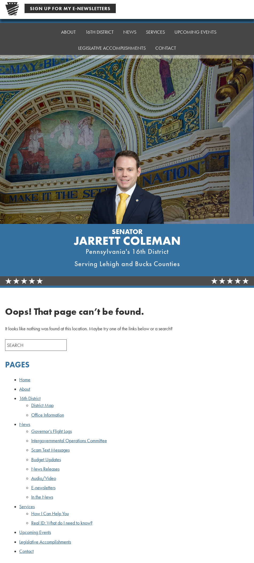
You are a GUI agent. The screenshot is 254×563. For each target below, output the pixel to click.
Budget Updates (46, 460)
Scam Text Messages (50, 450)
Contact (165, 38)
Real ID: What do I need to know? (62, 523)
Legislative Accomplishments (112, 39)
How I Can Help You (50, 514)
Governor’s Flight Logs (51, 431)
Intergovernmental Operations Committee (69, 441)
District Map (42, 405)
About (68, 30)
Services (155, 26)
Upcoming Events (195, 24)
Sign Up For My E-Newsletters (70, 8)
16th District (99, 28)
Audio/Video (43, 478)
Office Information (47, 415)
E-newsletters (43, 488)
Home (44, 31)
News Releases (45, 469)
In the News (42, 497)
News (129, 27)
